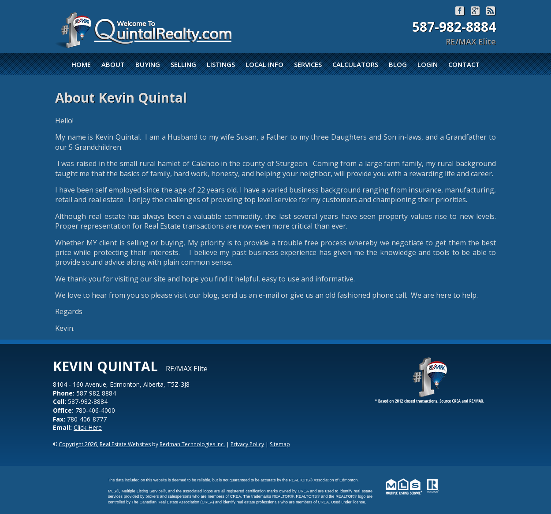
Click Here (88, 427)
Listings (221, 64)
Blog (398, 64)
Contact (464, 64)
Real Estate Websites (125, 444)
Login (427, 64)
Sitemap (280, 444)
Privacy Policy (247, 444)
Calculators (355, 64)
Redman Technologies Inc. (192, 444)
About (113, 64)
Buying (147, 64)
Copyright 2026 (78, 444)
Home (81, 64)
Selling (183, 64)
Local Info (264, 64)
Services (308, 64)
